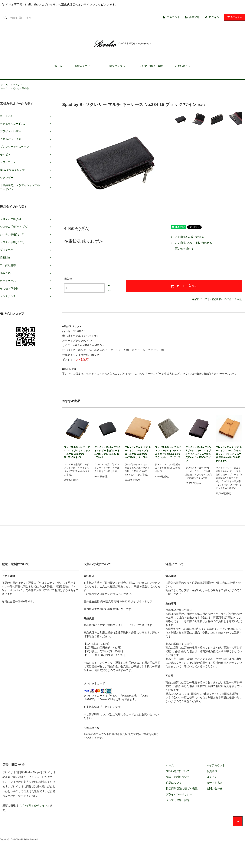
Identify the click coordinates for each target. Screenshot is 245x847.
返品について (200, 299)
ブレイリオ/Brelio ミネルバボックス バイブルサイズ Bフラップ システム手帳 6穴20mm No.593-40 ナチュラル (229, 454)
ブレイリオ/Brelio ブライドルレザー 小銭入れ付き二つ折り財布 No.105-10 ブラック (107, 452)
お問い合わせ (183, 66)
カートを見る (214, 782)
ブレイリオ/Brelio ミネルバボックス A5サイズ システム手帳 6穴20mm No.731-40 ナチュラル (138, 452)
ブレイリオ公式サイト (34, 805)
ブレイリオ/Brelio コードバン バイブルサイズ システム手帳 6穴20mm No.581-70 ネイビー (77, 452)
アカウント (173, 17)
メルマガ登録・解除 (151, 66)
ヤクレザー (18, 85)
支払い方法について (178, 771)
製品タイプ (118, 66)
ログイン (214, 17)
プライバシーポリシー (179, 794)
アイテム (233, 17)
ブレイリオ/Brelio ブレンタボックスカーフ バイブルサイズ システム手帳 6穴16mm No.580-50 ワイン (198, 454)
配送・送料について (178, 776)
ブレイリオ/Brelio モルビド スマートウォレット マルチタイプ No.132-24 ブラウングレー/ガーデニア (168, 452)
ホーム (58, 66)
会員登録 (194, 17)
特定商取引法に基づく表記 (226, 299)
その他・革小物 (21, 88)
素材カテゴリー (85, 66)
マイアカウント (216, 765)
